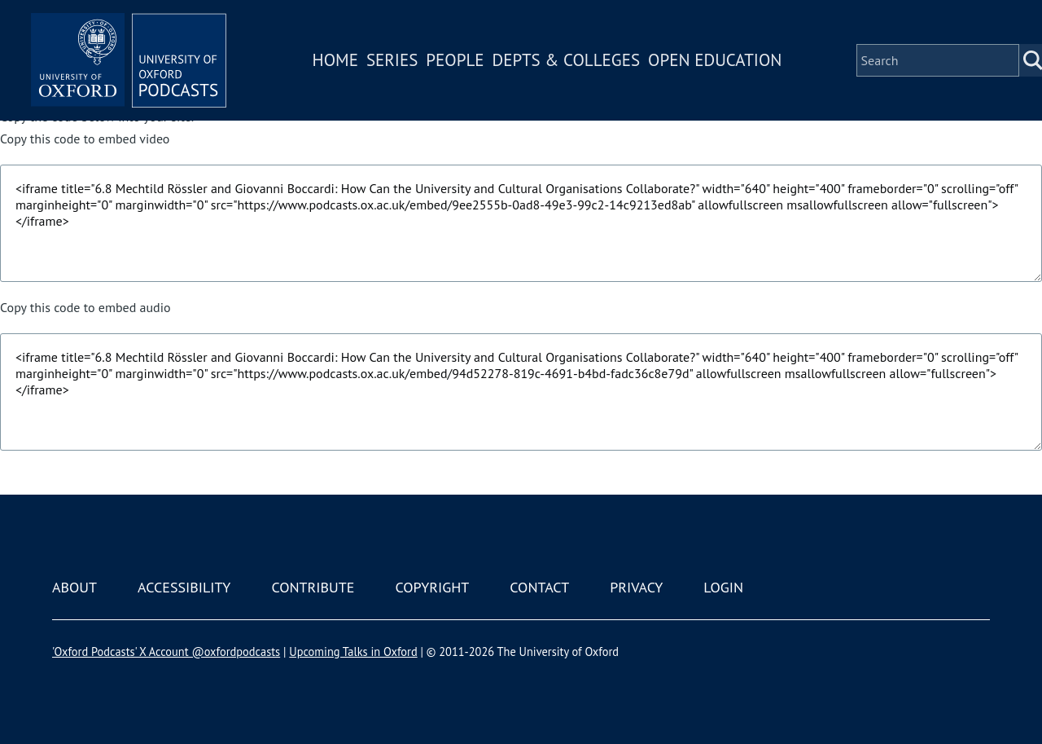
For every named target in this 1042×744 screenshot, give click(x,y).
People (455, 60)
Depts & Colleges (567, 60)
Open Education (715, 60)
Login (723, 587)
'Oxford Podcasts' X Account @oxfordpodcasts (166, 651)
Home (335, 60)
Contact (539, 587)
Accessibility (184, 587)
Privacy (636, 587)
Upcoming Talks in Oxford (353, 651)
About (74, 587)
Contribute (312, 587)
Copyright (432, 587)
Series (392, 60)
